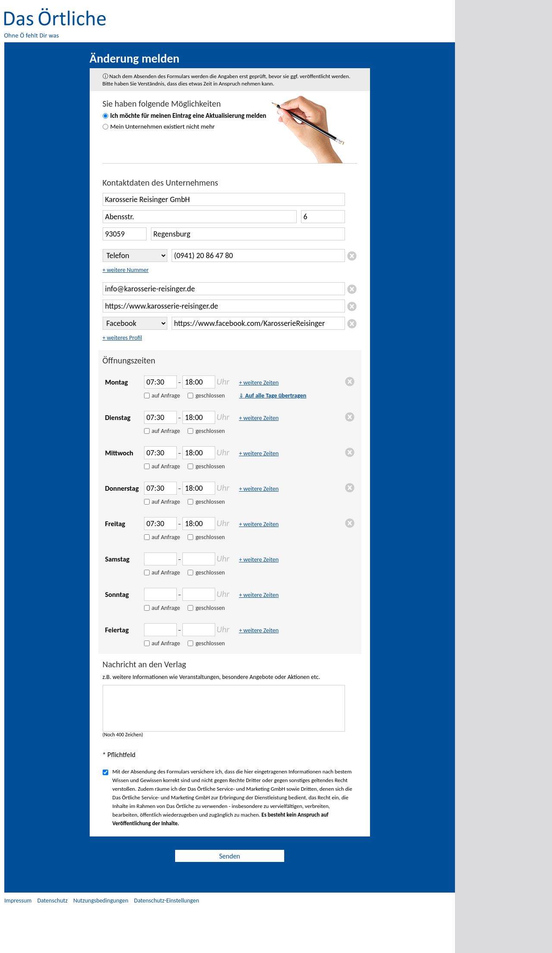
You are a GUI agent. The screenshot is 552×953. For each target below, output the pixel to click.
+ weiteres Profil (122, 337)
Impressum (17, 900)
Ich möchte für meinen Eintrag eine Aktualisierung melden (188, 116)
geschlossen (210, 395)
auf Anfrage (166, 395)
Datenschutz (52, 900)
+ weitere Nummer (126, 270)
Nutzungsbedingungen (101, 900)
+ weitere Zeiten (259, 382)
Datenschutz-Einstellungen (166, 900)
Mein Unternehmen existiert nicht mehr (162, 126)
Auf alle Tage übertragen (272, 395)
